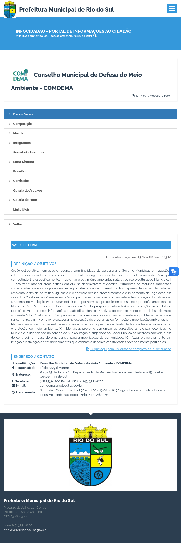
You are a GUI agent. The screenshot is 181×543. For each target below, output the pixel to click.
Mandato (16, 133)
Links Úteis (18, 209)
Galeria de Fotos (22, 200)
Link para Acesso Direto (151, 95)
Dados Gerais (20, 114)
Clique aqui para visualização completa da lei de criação (128, 349)
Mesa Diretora (20, 162)
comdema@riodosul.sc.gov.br (61, 385)
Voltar (14, 224)
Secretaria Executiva (25, 152)
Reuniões (17, 171)
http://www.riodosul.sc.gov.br (25, 530)
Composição (19, 124)
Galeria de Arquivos (24, 190)
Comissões (18, 181)
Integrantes (19, 143)
